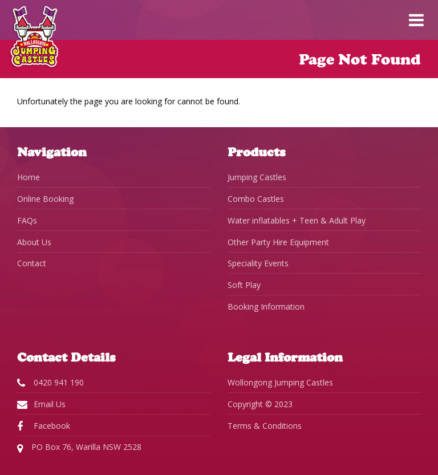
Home (28, 177)
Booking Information (266, 306)
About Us (34, 242)
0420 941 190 (50, 382)
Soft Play (244, 284)
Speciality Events (258, 263)
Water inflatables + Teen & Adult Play (297, 220)
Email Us (41, 404)
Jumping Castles (257, 177)
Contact (31, 263)
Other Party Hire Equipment (278, 242)
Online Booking (45, 198)
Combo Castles (256, 198)
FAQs (27, 220)
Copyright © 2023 (260, 404)
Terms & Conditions (265, 425)
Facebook (43, 426)
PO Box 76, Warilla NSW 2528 (79, 447)
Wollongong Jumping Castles (280, 382)
